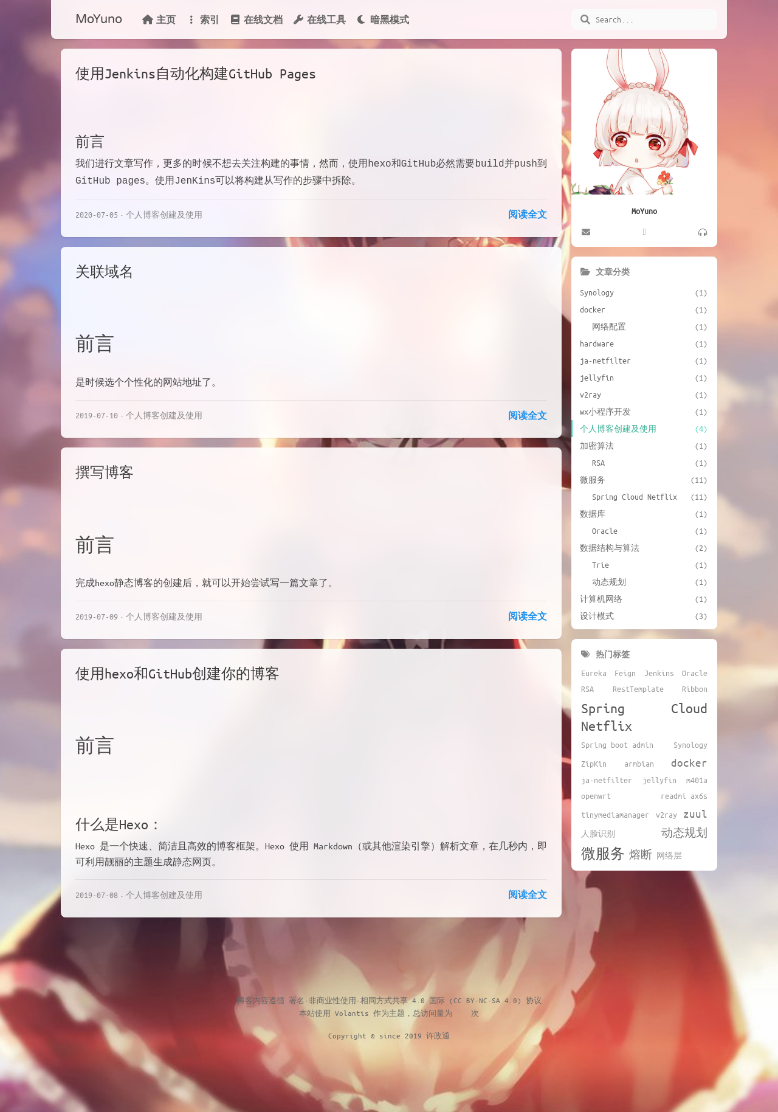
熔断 (640, 854)
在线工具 (319, 19)
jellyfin (659, 780)
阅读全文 (527, 211)
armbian (639, 763)
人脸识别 (598, 833)
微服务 (603, 853)
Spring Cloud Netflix (644, 716)
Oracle (694, 673)
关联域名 (104, 269)
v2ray (666, 815)
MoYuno (98, 19)
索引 (202, 19)
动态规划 (684, 832)
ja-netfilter (606, 780)
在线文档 (256, 19)
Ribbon (694, 689)
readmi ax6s (684, 796)
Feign (625, 673)
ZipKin (594, 763)
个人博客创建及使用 (164, 212)
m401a (696, 780)
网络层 (669, 855)
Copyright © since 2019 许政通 (389, 1033)
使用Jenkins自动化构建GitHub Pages (195, 73)
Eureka (594, 673)
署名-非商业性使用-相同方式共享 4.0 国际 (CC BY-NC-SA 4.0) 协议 (415, 998)
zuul (695, 813)
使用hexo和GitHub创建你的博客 (177, 671)
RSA (587, 689)
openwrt (596, 796)
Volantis (352, 1010)
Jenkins (659, 673)
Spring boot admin (617, 745)
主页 (159, 19)
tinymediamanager (615, 815)
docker (689, 762)
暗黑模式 (382, 19)
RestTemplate (638, 689)
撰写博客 (104, 469)
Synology (690, 745)
